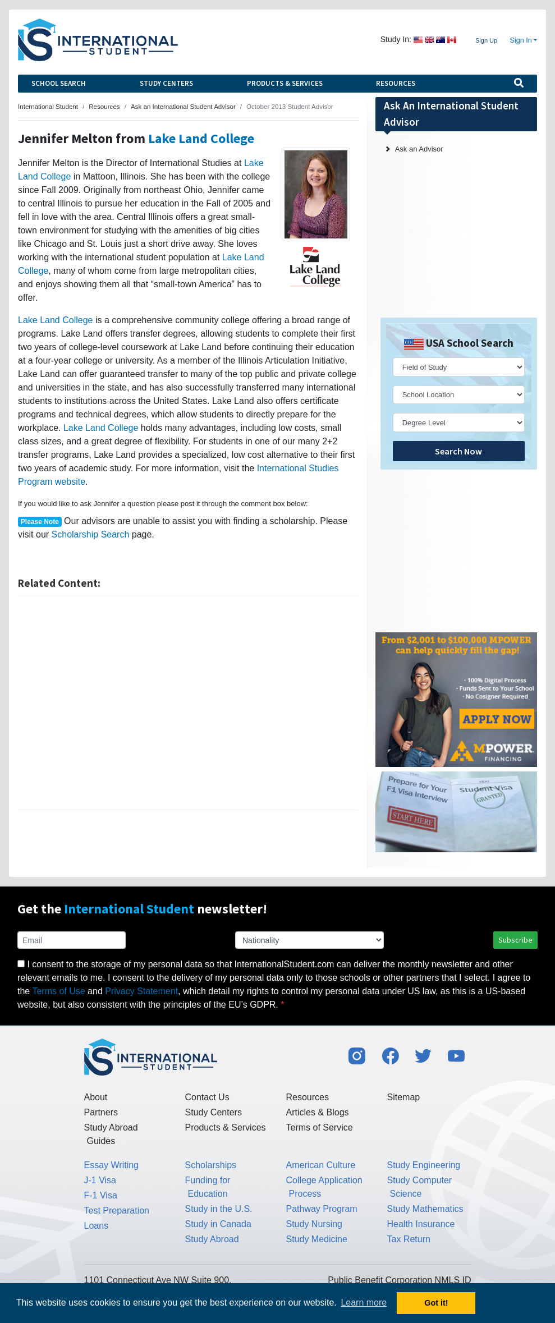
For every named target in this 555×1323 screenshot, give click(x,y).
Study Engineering (424, 1165)
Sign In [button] (521, 40)
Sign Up (486, 40)
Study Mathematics (425, 1209)
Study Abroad (212, 1239)
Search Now (458, 451)
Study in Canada (218, 1224)
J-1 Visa (100, 1180)
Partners (101, 1112)
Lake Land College (201, 138)
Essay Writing (111, 1165)
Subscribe (515, 940)
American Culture (321, 1165)
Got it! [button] (436, 1302)
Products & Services (285, 83)
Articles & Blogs (317, 1112)
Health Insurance (421, 1224)
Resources (395, 83)
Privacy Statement (141, 991)
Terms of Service (319, 1127)
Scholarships (211, 1165)
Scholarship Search (91, 534)
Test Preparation (117, 1210)
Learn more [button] (364, 1302)
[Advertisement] (188, 703)
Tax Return (408, 1239)
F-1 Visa (100, 1195)
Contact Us (207, 1097)
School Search (58, 83)
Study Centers (166, 83)
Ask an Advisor (419, 149)
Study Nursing (314, 1224)
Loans (96, 1225)
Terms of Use (58, 991)
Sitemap (403, 1097)
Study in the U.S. (219, 1209)
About (96, 1097)
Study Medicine (316, 1239)
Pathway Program (321, 1209)
